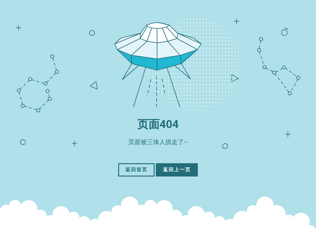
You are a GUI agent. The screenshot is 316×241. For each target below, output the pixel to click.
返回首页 (136, 169)
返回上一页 (177, 169)
